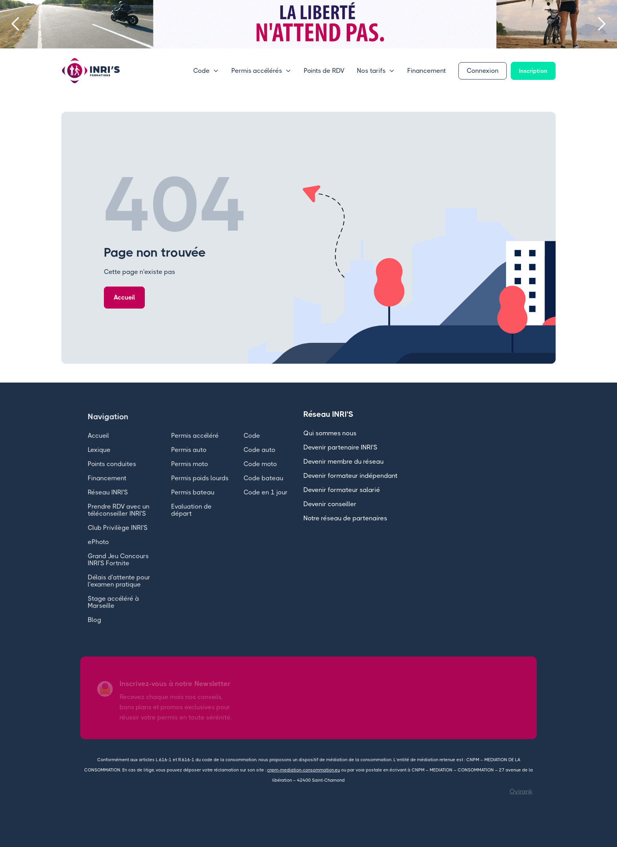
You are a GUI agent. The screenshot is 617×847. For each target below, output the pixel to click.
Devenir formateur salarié (341, 490)
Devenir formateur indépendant (350, 475)
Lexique (99, 459)
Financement (426, 70)
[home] (90, 71)
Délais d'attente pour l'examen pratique (119, 590)
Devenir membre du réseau (343, 461)
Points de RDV (324, 70)
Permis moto (189, 473)
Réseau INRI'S (108, 502)
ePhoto (98, 551)
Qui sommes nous (330, 433)
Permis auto (189, 459)
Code (252, 445)
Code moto (260, 473)
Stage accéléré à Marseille (113, 612)
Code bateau (263, 488)
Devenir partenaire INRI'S (340, 447)
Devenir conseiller (330, 504)
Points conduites (112, 473)
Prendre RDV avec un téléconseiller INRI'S (119, 519)
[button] (15, 24)
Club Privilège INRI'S (118, 537)
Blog (94, 629)
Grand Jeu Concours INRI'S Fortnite (118, 569)
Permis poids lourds (200, 488)
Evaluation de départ (191, 519)
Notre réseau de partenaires (345, 518)
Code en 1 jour (266, 502)
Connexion (483, 70)
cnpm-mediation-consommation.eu (303, 770)
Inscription (533, 71)
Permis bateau (192, 502)
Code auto (259, 459)
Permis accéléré (195, 445)
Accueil (124, 297)
